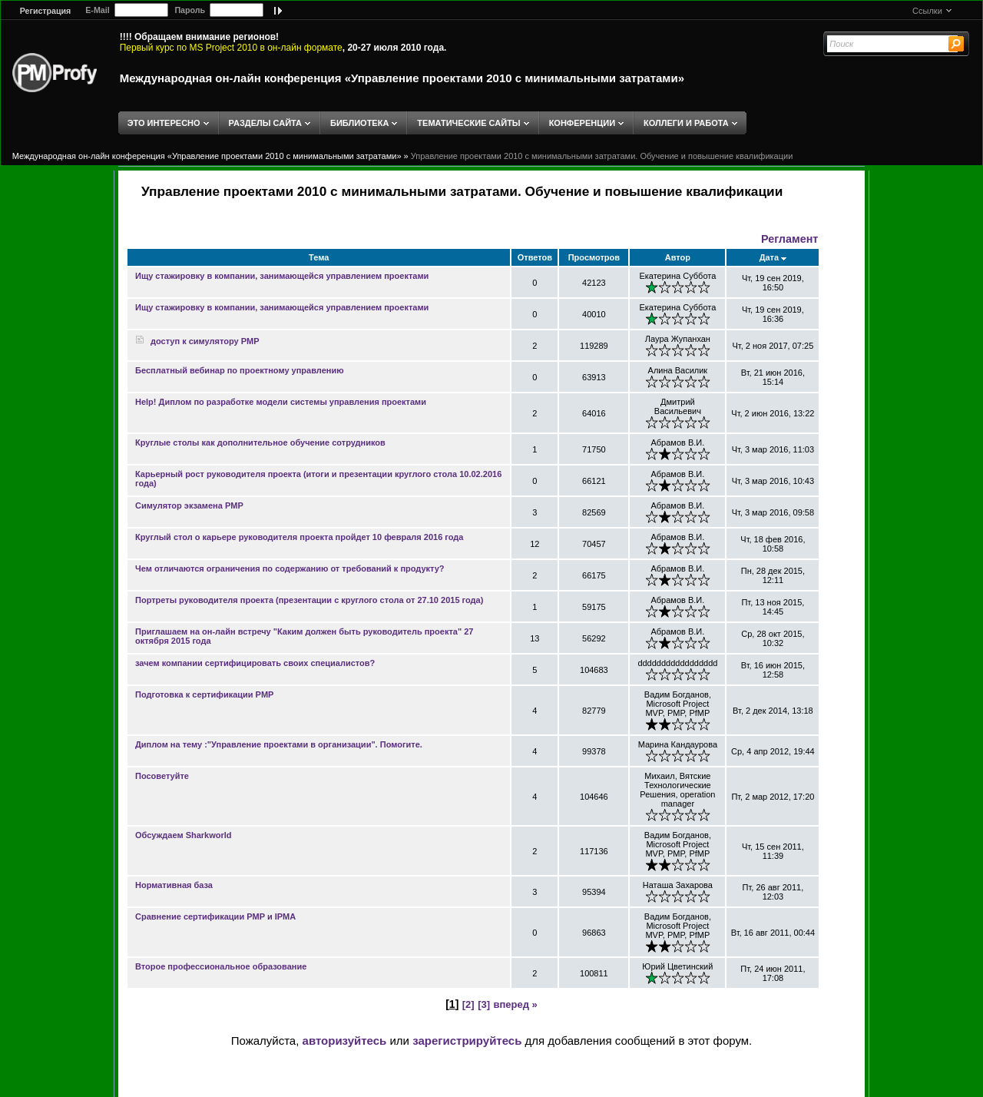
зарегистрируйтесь (466, 1040)
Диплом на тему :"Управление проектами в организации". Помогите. (278, 744)
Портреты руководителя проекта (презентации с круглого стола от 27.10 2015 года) (309, 600)
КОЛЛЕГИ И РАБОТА (686, 123)
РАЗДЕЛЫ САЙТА (265, 123)
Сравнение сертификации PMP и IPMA (215, 916)
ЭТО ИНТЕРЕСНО (163, 123)
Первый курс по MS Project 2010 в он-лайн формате (231, 47)
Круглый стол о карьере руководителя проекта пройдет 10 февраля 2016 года (299, 537)
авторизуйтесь (345, 1040)
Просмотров (594, 257)
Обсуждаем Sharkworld (183, 835)
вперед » (515, 1004)
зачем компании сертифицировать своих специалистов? (255, 663)
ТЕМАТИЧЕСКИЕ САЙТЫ (468, 123)
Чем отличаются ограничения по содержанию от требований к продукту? (290, 568)
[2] (468, 1004)
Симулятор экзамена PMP (189, 505)
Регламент (789, 239)
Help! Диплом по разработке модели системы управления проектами (280, 401)
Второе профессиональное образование (220, 966)
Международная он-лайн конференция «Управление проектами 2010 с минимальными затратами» (402, 78)
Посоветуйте (162, 775)
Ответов (535, 257)
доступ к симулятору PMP (197, 341)
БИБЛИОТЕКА (359, 123)
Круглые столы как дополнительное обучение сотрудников (260, 442)
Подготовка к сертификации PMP (204, 694)
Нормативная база (174, 885)
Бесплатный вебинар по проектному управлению (239, 370)
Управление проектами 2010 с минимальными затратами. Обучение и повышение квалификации (602, 156)
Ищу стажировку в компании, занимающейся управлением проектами (282, 275)
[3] (484, 1004)
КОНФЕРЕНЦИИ (582, 123)
